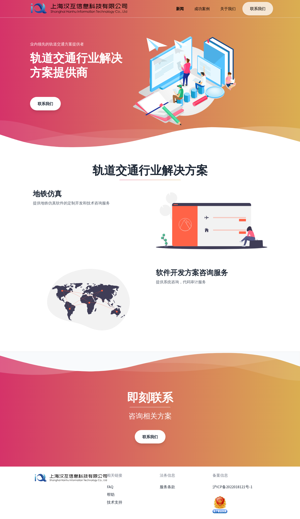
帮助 (111, 494)
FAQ (110, 486)
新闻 (180, 8)
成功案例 (202, 8)
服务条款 (167, 486)
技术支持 (114, 502)
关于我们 (228, 8)
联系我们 (257, 8)
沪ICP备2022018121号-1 (232, 486)
